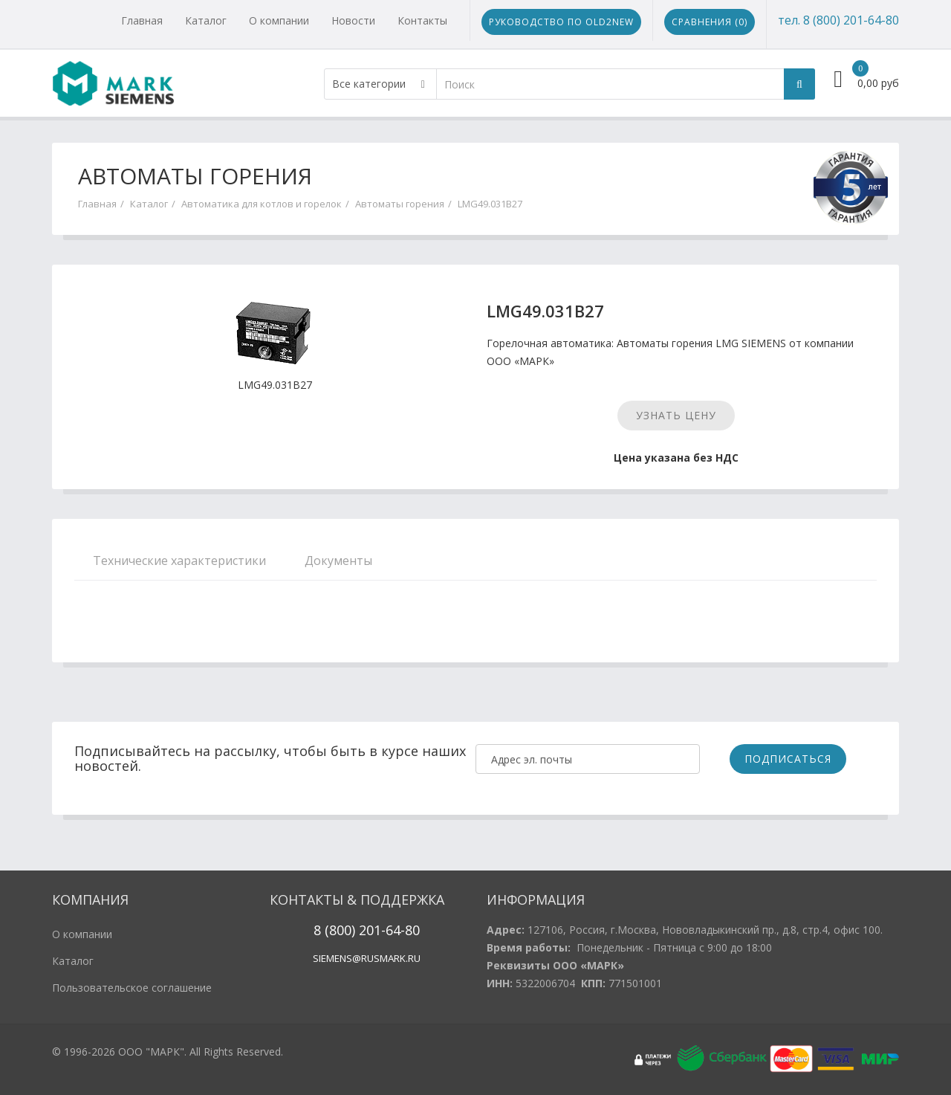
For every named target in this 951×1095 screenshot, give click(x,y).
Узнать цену (676, 415)
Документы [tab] (338, 560)
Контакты (422, 20)
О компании (279, 20)
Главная (142, 20)
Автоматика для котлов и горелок (261, 203)
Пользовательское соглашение (132, 988)
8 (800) (334, 930)
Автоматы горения (399, 203)
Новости (353, 20)
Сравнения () (709, 22)
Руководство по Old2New (561, 22)
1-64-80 (397, 930)
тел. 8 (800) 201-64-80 (838, 20)
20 (364, 930)
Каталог (206, 20)
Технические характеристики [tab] (179, 560)
